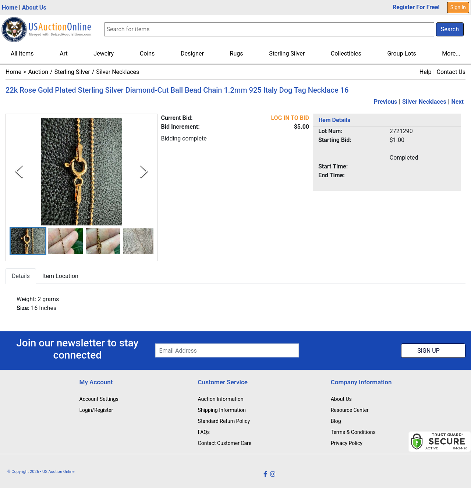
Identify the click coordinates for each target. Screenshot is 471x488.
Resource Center (350, 410)
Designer (192, 53)
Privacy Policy (346, 443)
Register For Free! (416, 7)
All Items (22, 53)
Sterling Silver (287, 53)
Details (21, 276)
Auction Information (221, 399)
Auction (38, 71)
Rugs (236, 53)
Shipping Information (222, 410)
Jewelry (103, 53)
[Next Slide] (144, 171)
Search (450, 29)
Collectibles (346, 53)
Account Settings (98, 399)
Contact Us (450, 71)
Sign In (458, 7)
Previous (385, 101)
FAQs (204, 432)
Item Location (60, 276)
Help (425, 71)
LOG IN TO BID (290, 117)
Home (10, 7)
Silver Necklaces (117, 71)
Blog (336, 421)
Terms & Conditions (353, 432)
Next (457, 101)
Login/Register (96, 410)
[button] (28, 241)
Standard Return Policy (224, 421)
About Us (34, 7)
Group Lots (401, 53)
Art (63, 53)
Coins (147, 53)
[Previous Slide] (19, 171)
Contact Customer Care (225, 443)
